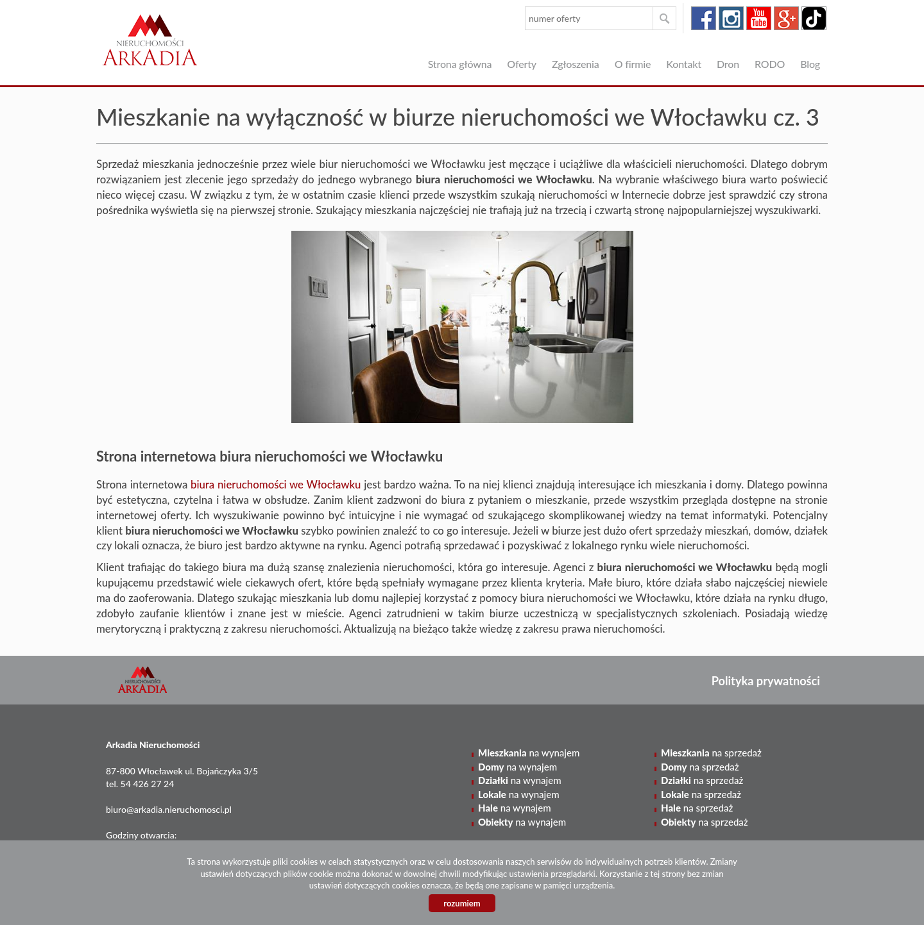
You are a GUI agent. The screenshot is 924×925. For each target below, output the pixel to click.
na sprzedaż (711, 752)
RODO (770, 64)
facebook (703, 18)
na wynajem (528, 752)
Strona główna (460, 64)
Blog (810, 64)
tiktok (813, 18)
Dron (728, 64)
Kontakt (683, 64)
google (786, 18)
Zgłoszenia (575, 64)
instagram (731, 18)
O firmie (633, 64)
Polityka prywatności (766, 681)
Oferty (521, 64)
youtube (758, 18)
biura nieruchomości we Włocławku (276, 484)
